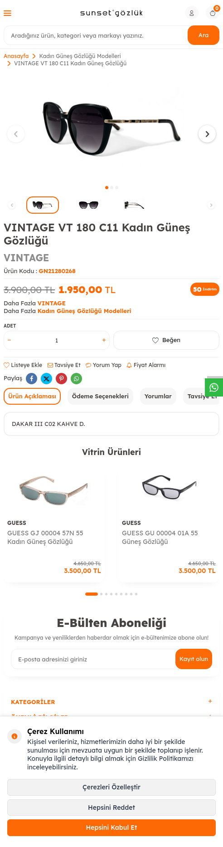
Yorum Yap (103, 365)
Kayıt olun (193, 658)
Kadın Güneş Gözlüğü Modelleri (80, 56)
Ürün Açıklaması (32, 396)
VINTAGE (26, 258)
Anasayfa (16, 56)
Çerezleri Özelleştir (111, 787)
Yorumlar (158, 396)
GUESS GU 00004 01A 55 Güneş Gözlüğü (160, 537)
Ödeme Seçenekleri (100, 396)
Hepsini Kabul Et (111, 827)
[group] (111, 128)
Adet (10, 326)
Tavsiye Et (64, 365)
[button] (106, 187)
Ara (203, 35)
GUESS (16, 522)
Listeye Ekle (23, 365)
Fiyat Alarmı (145, 365)
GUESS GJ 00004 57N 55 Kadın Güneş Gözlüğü (45, 537)
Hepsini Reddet (111, 807)
